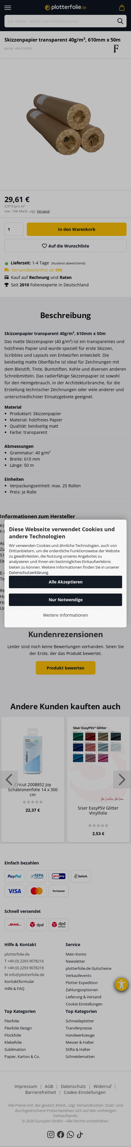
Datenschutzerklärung (28, 572)
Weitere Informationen (65, 615)
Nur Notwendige (66, 599)
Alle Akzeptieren (66, 582)
